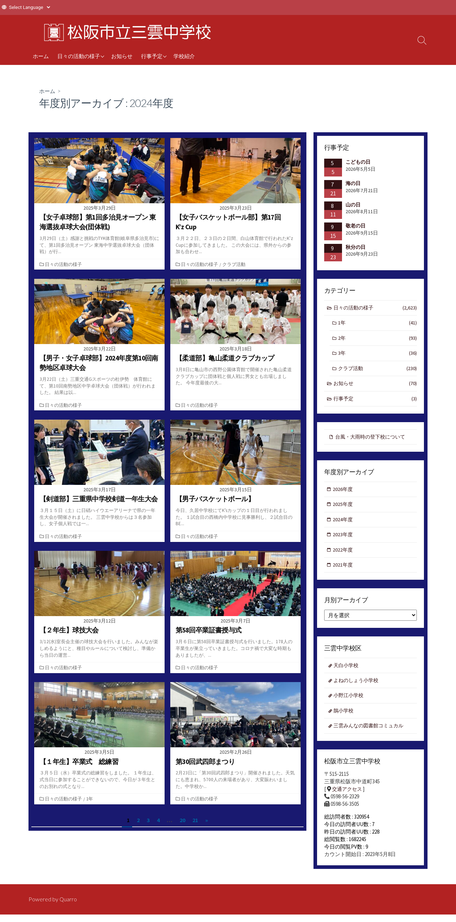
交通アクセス (348, 797)
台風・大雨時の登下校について (372, 439)
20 (182, 820)
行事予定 (151, 56)
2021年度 (343, 570)
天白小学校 (347, 671)
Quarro (68, 906)
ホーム (41, 56)
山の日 (353, 204)
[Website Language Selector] (29, 7)
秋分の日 (356, 247)
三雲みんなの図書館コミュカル (371, 733)
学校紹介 (184, 56)
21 (195, 820)
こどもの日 (358, 162)
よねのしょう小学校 (358, 686)
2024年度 (343, 524)
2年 (377, 339)
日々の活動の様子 (78, 56)
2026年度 (343, 493)
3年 (377, 355)
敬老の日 (356, 226)
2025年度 (343, 508)
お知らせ (122, 56)
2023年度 (343, 539)
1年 (90, 798)
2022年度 (343, 555)
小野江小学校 (350, 702)
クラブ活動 (234, 264)
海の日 (353, 183)
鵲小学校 (344, 717)
